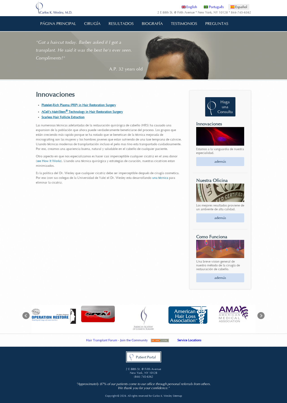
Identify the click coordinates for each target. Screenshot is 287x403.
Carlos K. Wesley (162, 395)
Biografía (150, 23)
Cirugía (90, 23)
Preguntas (215, 23)
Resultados (121, 23)
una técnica (160, 178)
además (220, 161)
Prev (26, 315)
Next (261, 315)
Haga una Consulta (225, 106)
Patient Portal (146, 357)
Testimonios (184, 23)
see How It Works (49, 161)
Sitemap (177, 395)
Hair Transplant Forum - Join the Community (117, 340)
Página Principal (58, 23)
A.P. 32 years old (126, 69)
